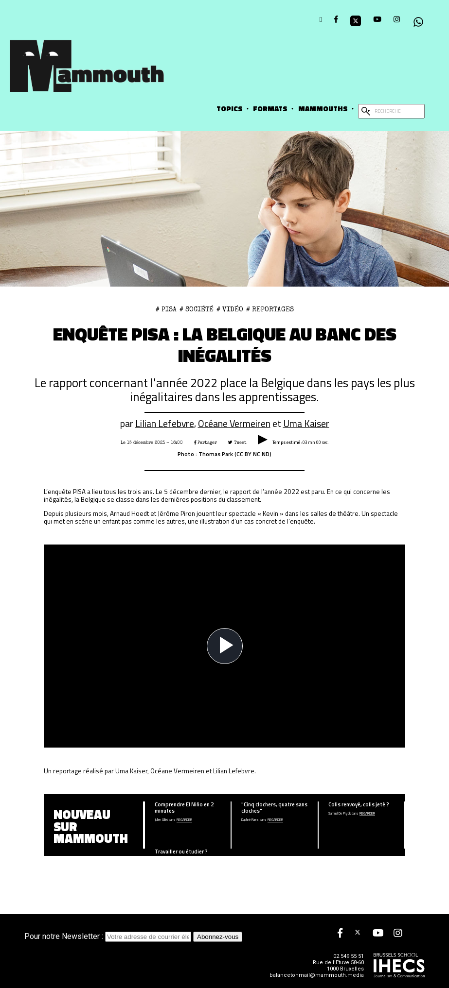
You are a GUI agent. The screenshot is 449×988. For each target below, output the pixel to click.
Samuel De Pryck (339, 814)
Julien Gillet (161, 820)
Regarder (184, 820)
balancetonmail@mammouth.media (316, 975)
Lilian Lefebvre (164, 423)
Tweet (237, 442)
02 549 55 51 (348, 956)
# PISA (166, 309)
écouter (189, 861)
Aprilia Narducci (164, 861)
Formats (270, 108)
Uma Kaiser (306, 423)
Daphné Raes (250, 820)
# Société (197, 309)
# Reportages (270, 309)
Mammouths (323, 108)
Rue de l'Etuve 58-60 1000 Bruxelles (338, 965)
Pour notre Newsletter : (108, 936)
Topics (229, 108)
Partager (205, 442)
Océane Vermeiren (234, 423)
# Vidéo (229, 309)
